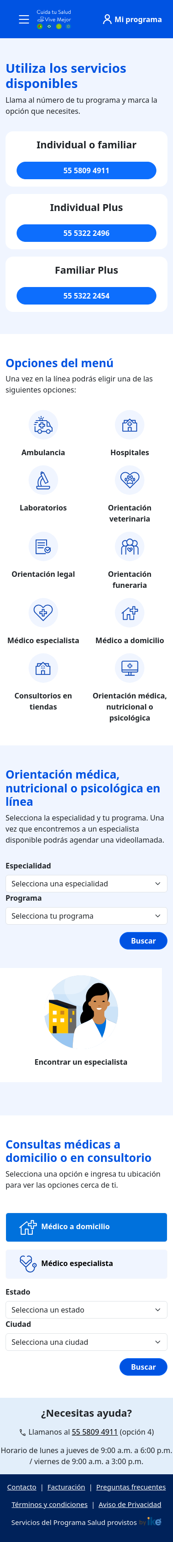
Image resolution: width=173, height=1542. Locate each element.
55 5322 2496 (87, 233)
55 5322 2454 (87, 296)
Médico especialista (65, 1264)
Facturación (66, 1486)
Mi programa (131, 19)
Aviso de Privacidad (130, 1504)
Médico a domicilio (63, 1227)
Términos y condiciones (50, 1504)
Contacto (21, 1486)
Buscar (143, 941)
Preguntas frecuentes (131, 1486)
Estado (18, 1292)
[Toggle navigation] (24, 19)
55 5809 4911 (87, 170)
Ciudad (18, 1324)
